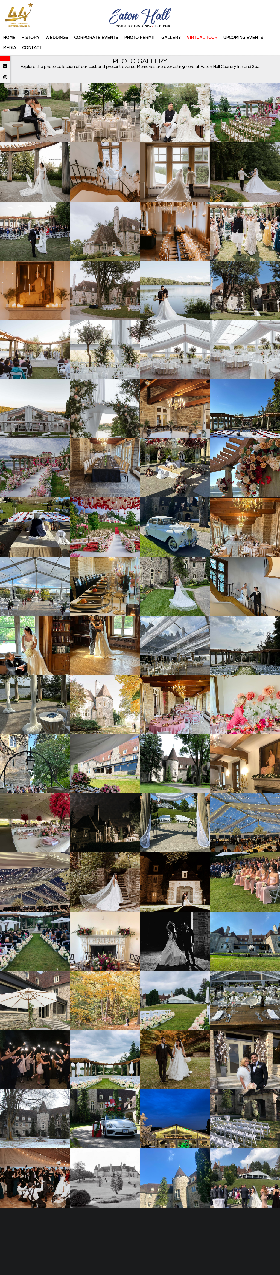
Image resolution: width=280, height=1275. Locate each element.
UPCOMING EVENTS (243, 38)
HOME (9, 38)
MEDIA (9, 48)
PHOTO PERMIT (139, 38)
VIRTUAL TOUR (202, 38)
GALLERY (171, 38)
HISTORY (30, 38)
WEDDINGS (56, 38)
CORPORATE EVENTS (96, 38)
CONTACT (32, 48)
